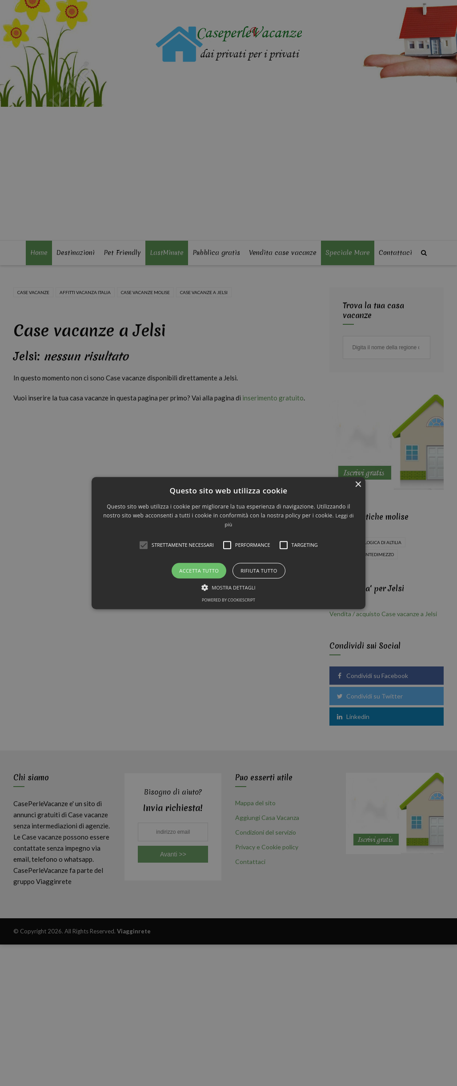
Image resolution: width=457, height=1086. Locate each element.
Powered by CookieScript (228, 600)
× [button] (357, 484)
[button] (229, 543)
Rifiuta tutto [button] (259, 570)
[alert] (228, 543)
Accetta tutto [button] (199, 570)
